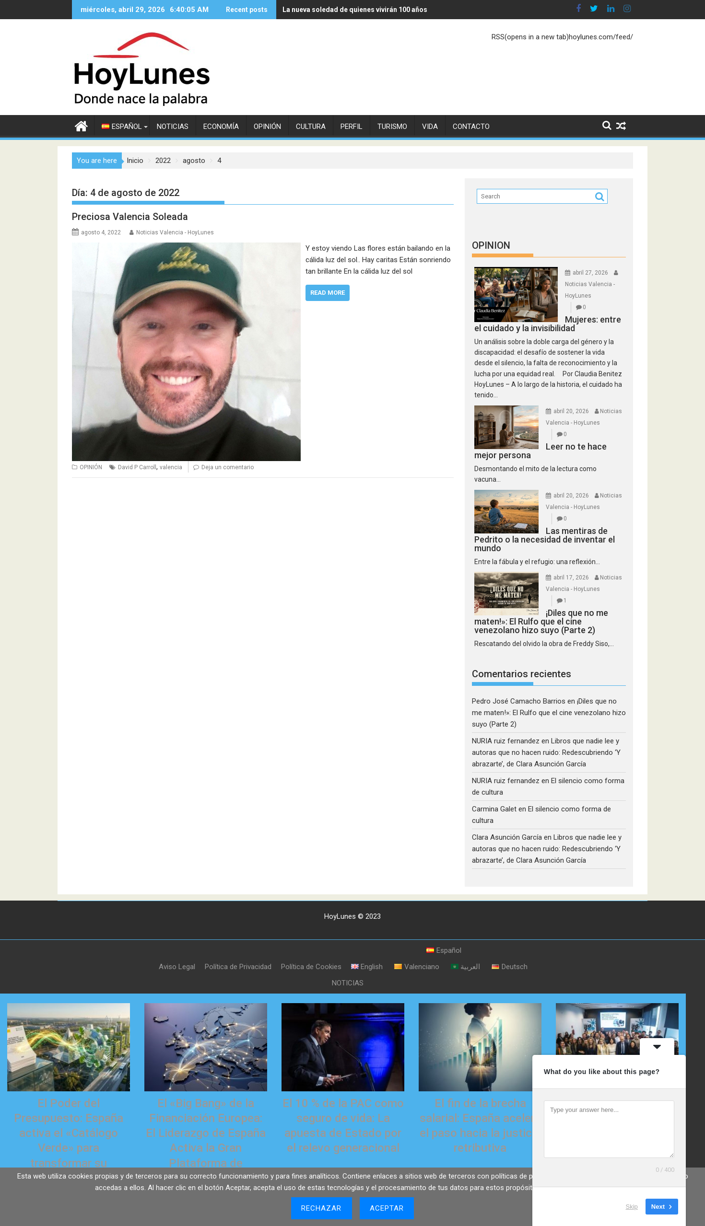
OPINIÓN (267, 126)
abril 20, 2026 (571, 411)
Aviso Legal (177, 966)
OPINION (491, 245)
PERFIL (352, 126)
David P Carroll (137, 467)
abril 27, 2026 (590, 272)
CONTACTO (471, 126)
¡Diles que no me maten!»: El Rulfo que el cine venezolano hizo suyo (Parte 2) (549, 713)
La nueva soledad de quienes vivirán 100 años (354, 9)
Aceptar (387, 1208)
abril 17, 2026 (571, 577)
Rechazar (321, 1208)
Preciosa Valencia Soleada (130, 216)
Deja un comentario (227, 467)
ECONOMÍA (221, 126)
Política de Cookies (311, 966)
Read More (327, 292)
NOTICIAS (172, 126)
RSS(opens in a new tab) (530, 37)
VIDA (430, 126)
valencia (171, 467)
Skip (632, 1206)
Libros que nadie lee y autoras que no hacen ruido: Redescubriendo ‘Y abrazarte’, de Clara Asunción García (546, 752)
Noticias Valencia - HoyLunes (175, 232)
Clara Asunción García (507, 837)
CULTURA (311, 126)
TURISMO (392, 126)
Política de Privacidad (238, 966)
